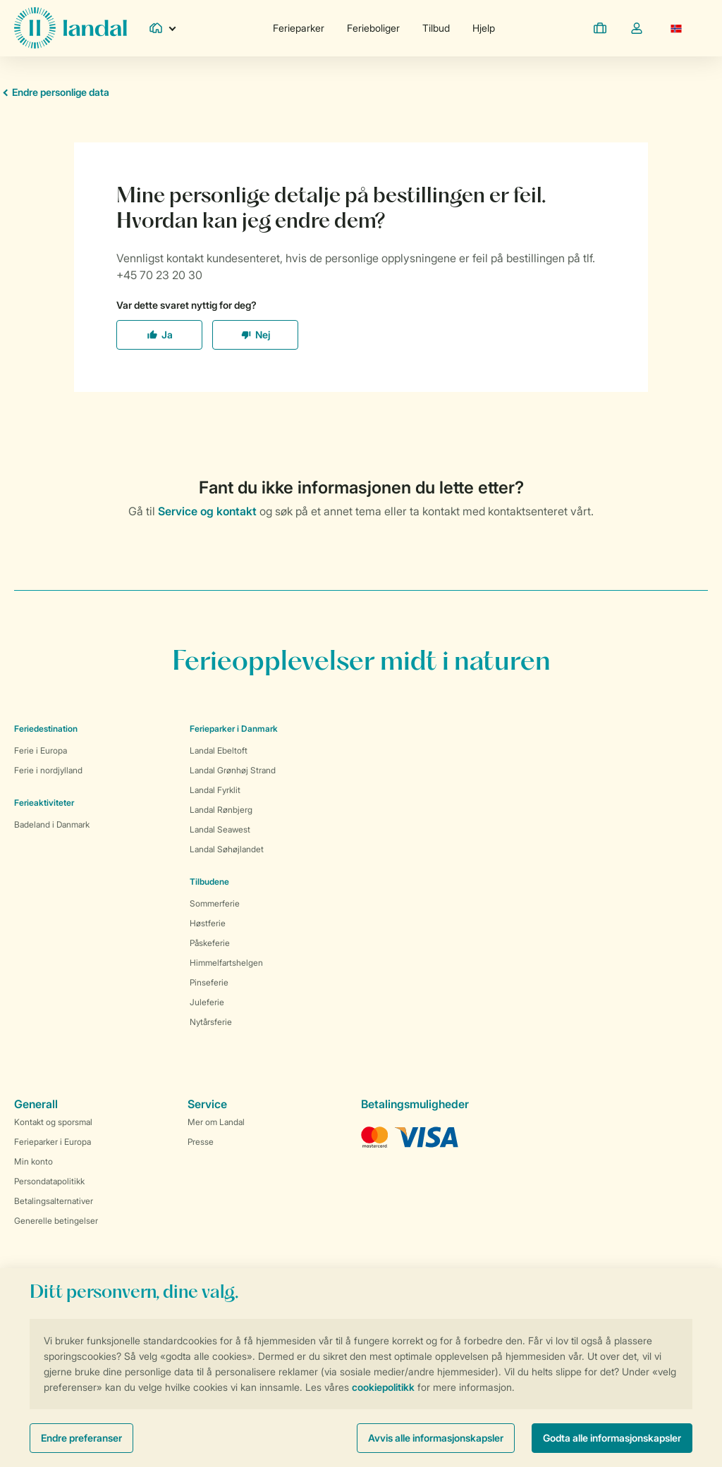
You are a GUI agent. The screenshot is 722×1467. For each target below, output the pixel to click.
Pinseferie (209, 982)
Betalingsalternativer (53, 1201)
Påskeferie (210, 943)
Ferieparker (298, 28)
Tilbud (436, 28)
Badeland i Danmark (52, 824)
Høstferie (208, 923)
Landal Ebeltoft (218, 750)
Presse (201, 1141)
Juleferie (207, 1002)
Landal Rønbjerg (221, 809)
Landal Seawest (220, 829)
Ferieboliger (373, 28)
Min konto (33, 1161)
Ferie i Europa (40, 750)
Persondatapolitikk (49, 1181)
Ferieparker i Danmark (234, 728)
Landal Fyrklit (215, 790)
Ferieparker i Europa (52, 1141)
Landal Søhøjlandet (227, 849)
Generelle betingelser (56, 1220)
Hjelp (483, 28)
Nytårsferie (211, 1022)
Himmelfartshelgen (226, 962)
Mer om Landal (216, 1122)
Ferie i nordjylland (48, 770)
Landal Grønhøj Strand (233, 770)
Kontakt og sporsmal (53, 1122)
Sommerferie (215, 903)
